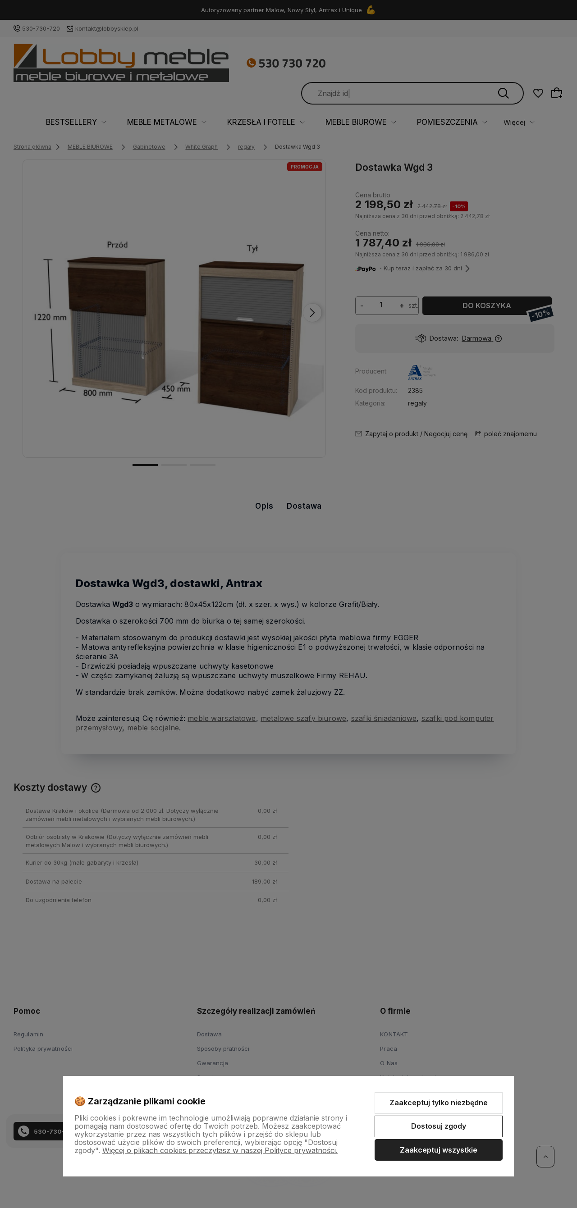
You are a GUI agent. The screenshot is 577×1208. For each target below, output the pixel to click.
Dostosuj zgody (438, 1126)
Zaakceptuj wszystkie (438, 1149)
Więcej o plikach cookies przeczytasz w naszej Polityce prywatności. (220, 1150)
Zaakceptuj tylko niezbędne (438, 1102)
